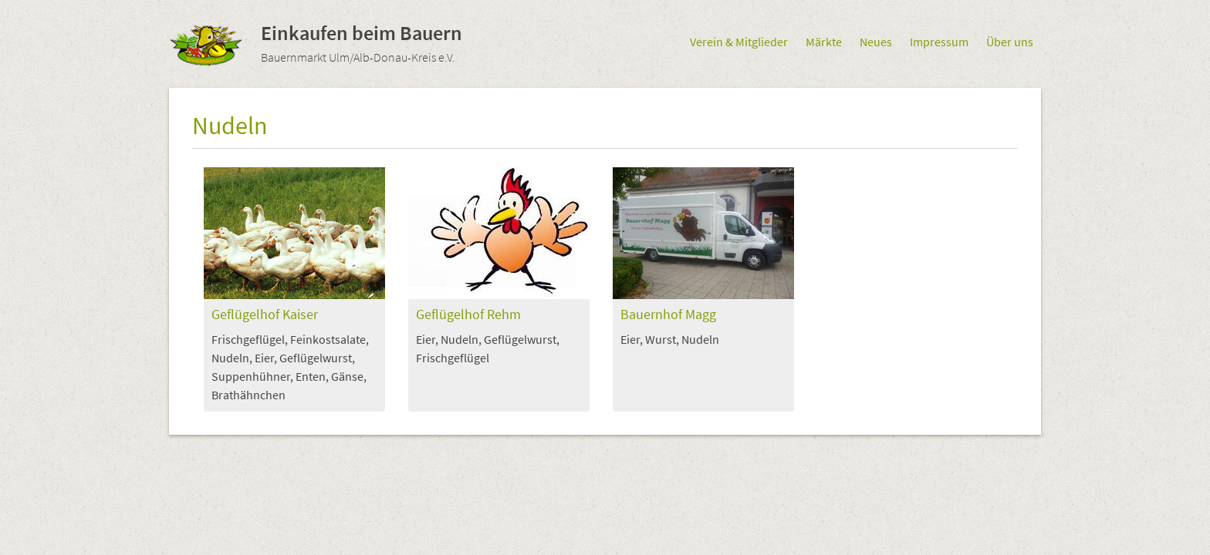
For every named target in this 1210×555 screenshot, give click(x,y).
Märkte (824, 41)
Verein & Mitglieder (739, 41)
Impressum (939, 41)
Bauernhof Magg (668, 315)
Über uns (1009, 41)
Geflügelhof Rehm (468, 315)
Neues (876, 41)
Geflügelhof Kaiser (264, 315)
